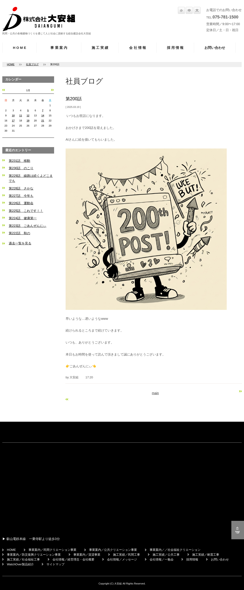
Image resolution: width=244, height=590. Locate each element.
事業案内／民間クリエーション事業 (52, 549)
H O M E (19, 48)
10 (13, 115)
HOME (11, 64)
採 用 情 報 (175, 48)
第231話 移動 (19, 161)
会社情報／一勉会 (162, 559)
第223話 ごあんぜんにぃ (27, 226)
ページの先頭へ (237, 530)
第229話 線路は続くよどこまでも (31, 178)
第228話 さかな (21, 188)
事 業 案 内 (59, 48)
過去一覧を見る (20, 243)
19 (27, 120)
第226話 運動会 (21, 203)
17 (13, 120)
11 (20, 115)
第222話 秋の (19, 233)
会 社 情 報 (137, 48)
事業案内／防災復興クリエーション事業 (34, 554)
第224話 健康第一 (23, 218)
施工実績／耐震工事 (205, 554)
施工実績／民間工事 (126, 554)
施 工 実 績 (100, 48)
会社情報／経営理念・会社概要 (73, 559)
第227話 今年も (21, 196)
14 (42, 115)
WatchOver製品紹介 (20, 564)
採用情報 (192, 559)
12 (27, 115)
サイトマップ (55, 564)
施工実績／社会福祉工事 (23, 559)
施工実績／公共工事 (166, 554)
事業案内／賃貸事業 (86, 554)
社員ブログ (32, 64)
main (155, 393)
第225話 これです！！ (26, 211)
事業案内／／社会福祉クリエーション (175, 549)
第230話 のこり (21, 168)
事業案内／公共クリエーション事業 (113, 549)
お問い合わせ (214, 48)
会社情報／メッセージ (122, 559)
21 (42, 120)
